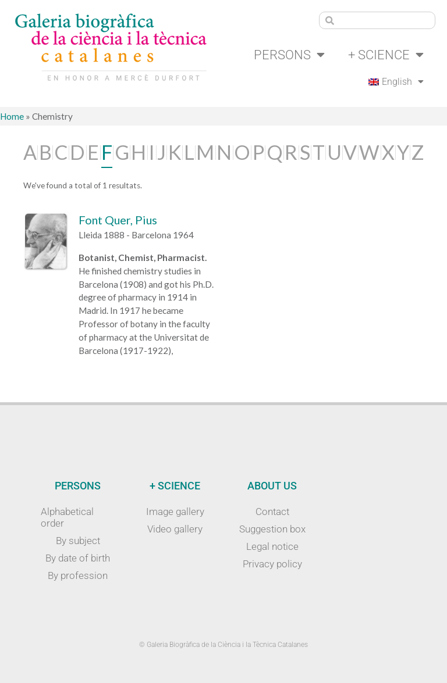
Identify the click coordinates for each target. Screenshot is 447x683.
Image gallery (175, 511)
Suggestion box (272, 529)
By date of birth (77, 558)
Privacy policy (272, 564)
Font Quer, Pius (118, 220)
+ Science (386, 54)
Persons (289, 54)
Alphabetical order (67, 517)
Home (12, 116)
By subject (78, 540)
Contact (272, 511)
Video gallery (175, 529)
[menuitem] (396, 82)
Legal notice (272, 546)
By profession (78, 575)
